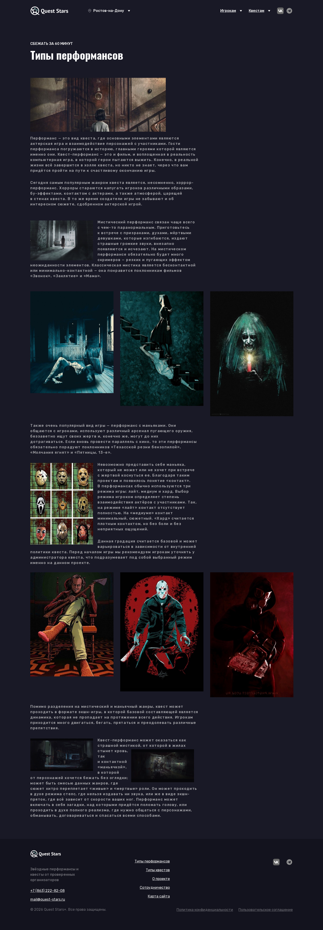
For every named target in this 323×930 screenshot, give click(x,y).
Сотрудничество (155, 887)
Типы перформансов (152, 861)
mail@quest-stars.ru (47, 899)
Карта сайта (159, 896)
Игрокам (228, 11)
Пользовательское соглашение (265, 910)
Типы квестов (158, 870)
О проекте (161, 879)
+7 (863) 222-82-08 (47, 891)
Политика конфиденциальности (205, 910)
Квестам (256, 11)
